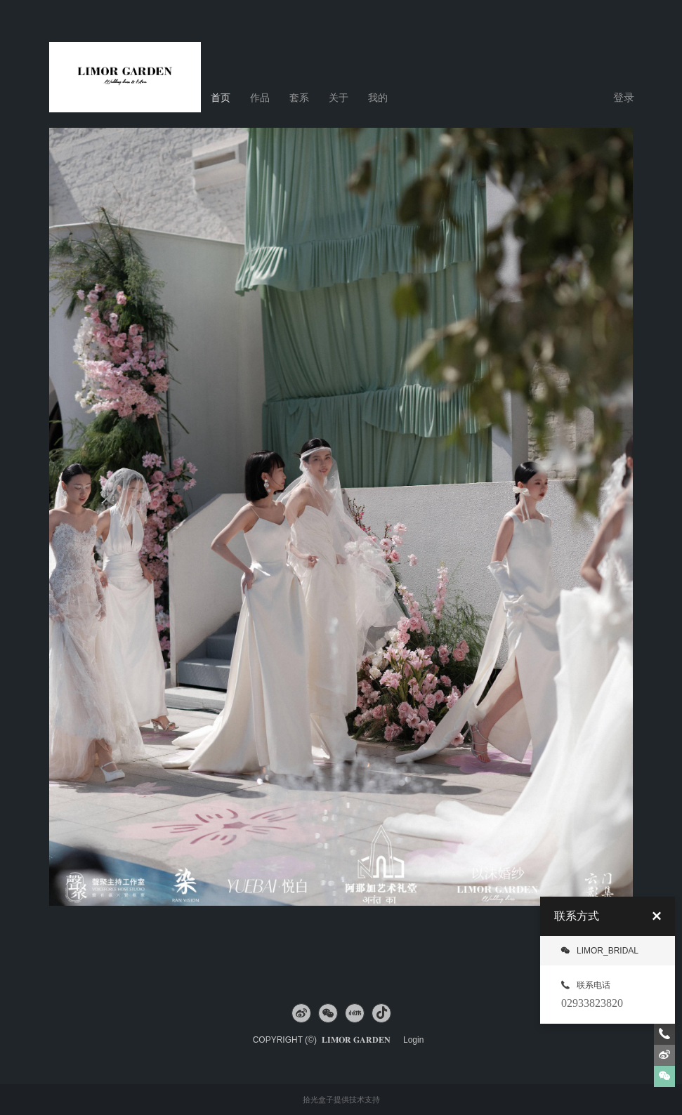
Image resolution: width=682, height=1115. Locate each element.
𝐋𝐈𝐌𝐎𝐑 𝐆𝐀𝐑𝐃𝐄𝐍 (360, 1040)
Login (413, 1040)
